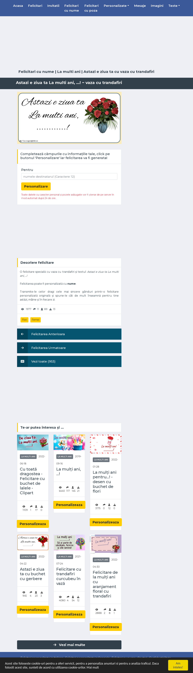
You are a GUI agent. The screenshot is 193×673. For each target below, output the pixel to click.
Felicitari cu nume (71, 8)
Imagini (157, 6)
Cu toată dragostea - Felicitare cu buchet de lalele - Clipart (32, 481)
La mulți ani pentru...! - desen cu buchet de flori (104, 482)
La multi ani (68, 71)
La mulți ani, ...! (68, 471)
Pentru (27, 170)
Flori (24, 319)
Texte (172, 6)
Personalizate (115, 6)
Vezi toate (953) (36, 361)
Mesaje (140, 6)
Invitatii (53, 6)
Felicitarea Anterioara (41, 334)
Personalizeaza (33, 524)
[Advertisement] (96, 43)
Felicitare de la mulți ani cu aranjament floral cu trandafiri (105, 584)
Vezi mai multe (69, 645)
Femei (35, 319)
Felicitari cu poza (91, 8)
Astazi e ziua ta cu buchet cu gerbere (32, 574)
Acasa (18, 6)
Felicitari (35, 6)
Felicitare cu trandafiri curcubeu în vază (68, 576)
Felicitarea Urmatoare (41, 347)
